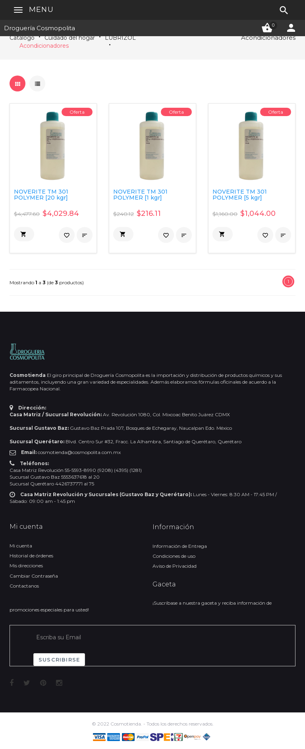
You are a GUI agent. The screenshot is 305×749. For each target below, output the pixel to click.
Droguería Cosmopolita (39, 28)
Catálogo (22, 37)
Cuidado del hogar (69, 37)
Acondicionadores (44, 45)
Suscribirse (59, 659)
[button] (24, 234)
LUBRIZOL (120, 37)
